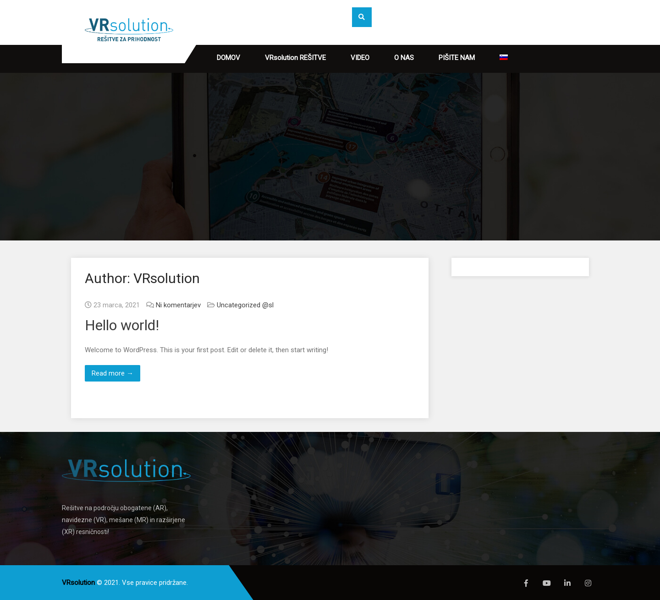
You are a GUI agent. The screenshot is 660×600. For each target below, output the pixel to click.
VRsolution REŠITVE (295, 58)
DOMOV (228, 58)
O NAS (404, 58)
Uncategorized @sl (245, 305)
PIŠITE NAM (457, 58)
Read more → (112, 373)
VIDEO (360, 58)
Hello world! (122, 325)
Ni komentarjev (178, 305)
